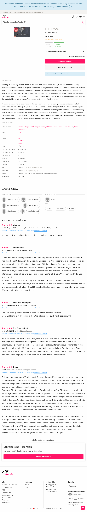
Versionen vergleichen (77, 56)
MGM (19, 132)
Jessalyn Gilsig (23, 127)
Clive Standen (68, 127)
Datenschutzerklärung (58, 3)
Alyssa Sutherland (30, 211)
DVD (49, 45)
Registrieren (6, 503)
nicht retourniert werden (66, 74)
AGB (3, 490)
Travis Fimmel (58, 127)
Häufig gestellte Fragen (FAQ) (51, 486)
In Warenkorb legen (65, 61)
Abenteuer (21, 141)
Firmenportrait (7, 487)
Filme (26, 487)
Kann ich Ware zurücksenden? (51, 490)
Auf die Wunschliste (65, 67)
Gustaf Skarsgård (34, 127)
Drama (20, 143)
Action (20, 138)
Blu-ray (59, 45)
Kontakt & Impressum (9, 485)
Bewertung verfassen (43, 457)
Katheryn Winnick (47, 127)
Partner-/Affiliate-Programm (7, 499)
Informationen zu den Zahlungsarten (75, 504)
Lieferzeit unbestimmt (54, 39)
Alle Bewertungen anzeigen (44, 440)
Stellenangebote (7, 495)
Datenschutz (6, 493)
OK (71, 6)
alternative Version (40, 230)
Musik (27, 485)
